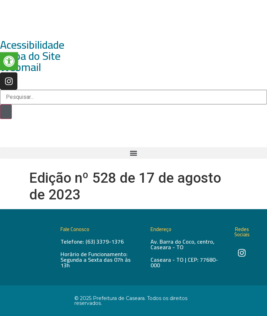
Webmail (20, 66)
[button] (133, 153)
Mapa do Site (30, 55)
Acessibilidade (32, 44)
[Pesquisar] (6, 111)
